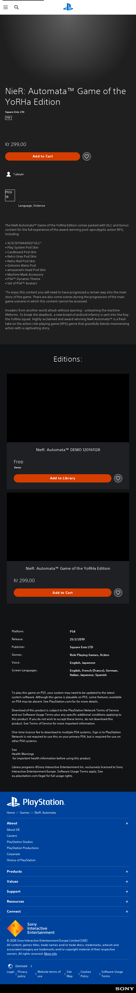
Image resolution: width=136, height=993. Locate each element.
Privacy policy (22, 974)
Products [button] (68, 871)
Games (25, 812)
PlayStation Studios (20, 842)
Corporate (13, 854)
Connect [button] (68, 911)
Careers (12, 836)
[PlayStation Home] (68, 7)
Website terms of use (49, 974)
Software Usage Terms (112, 974)
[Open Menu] (5, 7)
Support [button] (68, 891)
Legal (10, 972)
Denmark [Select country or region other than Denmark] (20, 966)
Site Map (70, 974)
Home (11, 812)
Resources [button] (68, 901)
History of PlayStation (21, 860)
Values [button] (68, 881)
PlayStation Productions (23, 848)
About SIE (13, 830)
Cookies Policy (86, 974)
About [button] (68, 823)
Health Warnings (23, 754)
